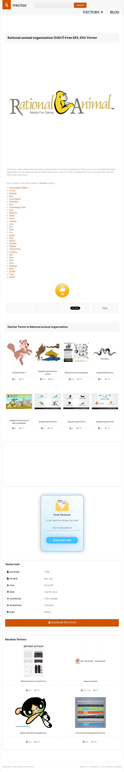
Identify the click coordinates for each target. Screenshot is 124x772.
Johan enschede (90, 681)
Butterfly (13, 193)
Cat (10, 232)
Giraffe (12, 271)
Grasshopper (15, 199)
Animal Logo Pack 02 (76, 422)
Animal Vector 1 (19, 373)
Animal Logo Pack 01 (105, 422)
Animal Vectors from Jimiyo (76, 373)
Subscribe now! (62, 540)
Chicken (13, 243)
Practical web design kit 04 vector (90, 733)
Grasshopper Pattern (18, 188)
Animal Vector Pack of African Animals (19, 422)
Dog (11, 210)
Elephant (13, 266)
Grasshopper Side (17, 207)
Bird (11, 196)
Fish (11, 204)
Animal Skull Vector (104, 373)
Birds (11, 229)
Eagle (11, 235)
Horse (12, 218)
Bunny (12, 277)
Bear (11, 269)
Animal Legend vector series (47, 372)
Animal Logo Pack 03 (48, 422)
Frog (11, 274)
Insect (12, 215)
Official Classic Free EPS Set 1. (33, 681)
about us (83, 767)
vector (19, 5)
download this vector (62, 622)
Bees (11, 263)
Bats (11, 257)
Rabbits (12, 246)
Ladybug (13, 252)
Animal (12, 190)
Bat (10, 255)
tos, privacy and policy (112, 767)
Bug (11, 238)
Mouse (12, 241)
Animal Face (14, 249)
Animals (43, 183)
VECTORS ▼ (93, 12)
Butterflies (13, 202)
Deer (11, 260)
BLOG (115, 12)
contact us (94, 767)
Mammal (13, 213)
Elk (10, 227)
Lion (11, 224)
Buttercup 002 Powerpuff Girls (33, 733)
